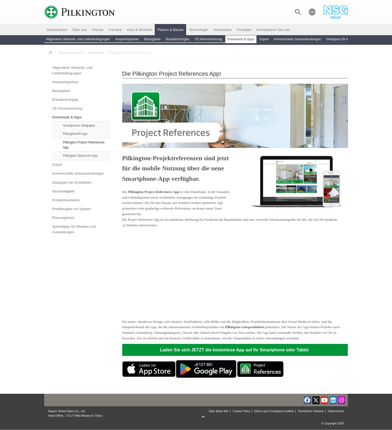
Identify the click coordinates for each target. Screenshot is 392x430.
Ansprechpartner (65, 82)
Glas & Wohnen (139, 30)
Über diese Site (218, 411)
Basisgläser (61, 91)
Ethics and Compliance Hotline (274, 411)
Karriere (115, 30)
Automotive (223, 30)
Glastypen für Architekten (72, 182)
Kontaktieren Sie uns (273, 30)
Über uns (79, 30)
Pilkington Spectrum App (80, 156)
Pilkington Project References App (83, 144)
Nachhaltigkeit (63, 191)
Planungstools (63, 218)
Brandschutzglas (65, 100)
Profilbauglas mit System (71, 209)
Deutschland (57, 30)
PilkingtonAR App (75, 134)
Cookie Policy (241, 411)
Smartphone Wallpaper (79, 125)
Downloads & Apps (67, 117)
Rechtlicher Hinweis (310, 411)
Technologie (198, 30)
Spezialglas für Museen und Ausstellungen (74, 229)
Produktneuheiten (66, 200)
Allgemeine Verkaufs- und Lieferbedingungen (72, 70)
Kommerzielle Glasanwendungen (78, 173)
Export (57, 165)
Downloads (96, 53)
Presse (97, 30)
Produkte (244, 30)
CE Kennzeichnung (67, 108)
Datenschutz (336, 411)
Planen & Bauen (170, 30)
